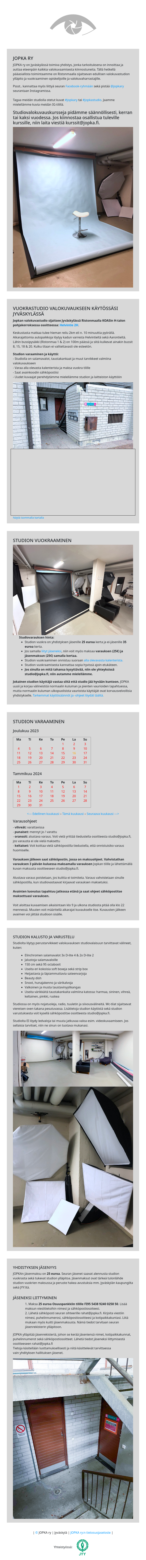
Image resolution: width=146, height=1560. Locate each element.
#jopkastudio (92, 100)
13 (41, 753)
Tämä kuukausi (73, 814)
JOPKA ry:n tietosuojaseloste (90, 1532)
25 (18, 762)
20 (41, 758)
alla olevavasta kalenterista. (103, 660)
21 (52, 758)
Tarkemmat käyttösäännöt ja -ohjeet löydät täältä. (68, 695)
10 (85, 748)
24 (85, 758)
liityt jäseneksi (51, 651)
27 (41, 762)
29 (63, 762)
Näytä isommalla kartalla (28, 517)
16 (74, 753)
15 (63, 753)
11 (18, 753)
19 (29, 758)
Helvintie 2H (69, 325)
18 (18, 758)
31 (85, 762)
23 (74, 758)
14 (52, 753)
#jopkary (71, 100)
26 (29, 762)
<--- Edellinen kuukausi (43, 814)
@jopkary (117, 86)
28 (52, 762)
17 (85, 753)
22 (63, 758)
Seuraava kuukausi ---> (103, 814)
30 (74, 762)
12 (29, 753)
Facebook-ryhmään (79, 86)
